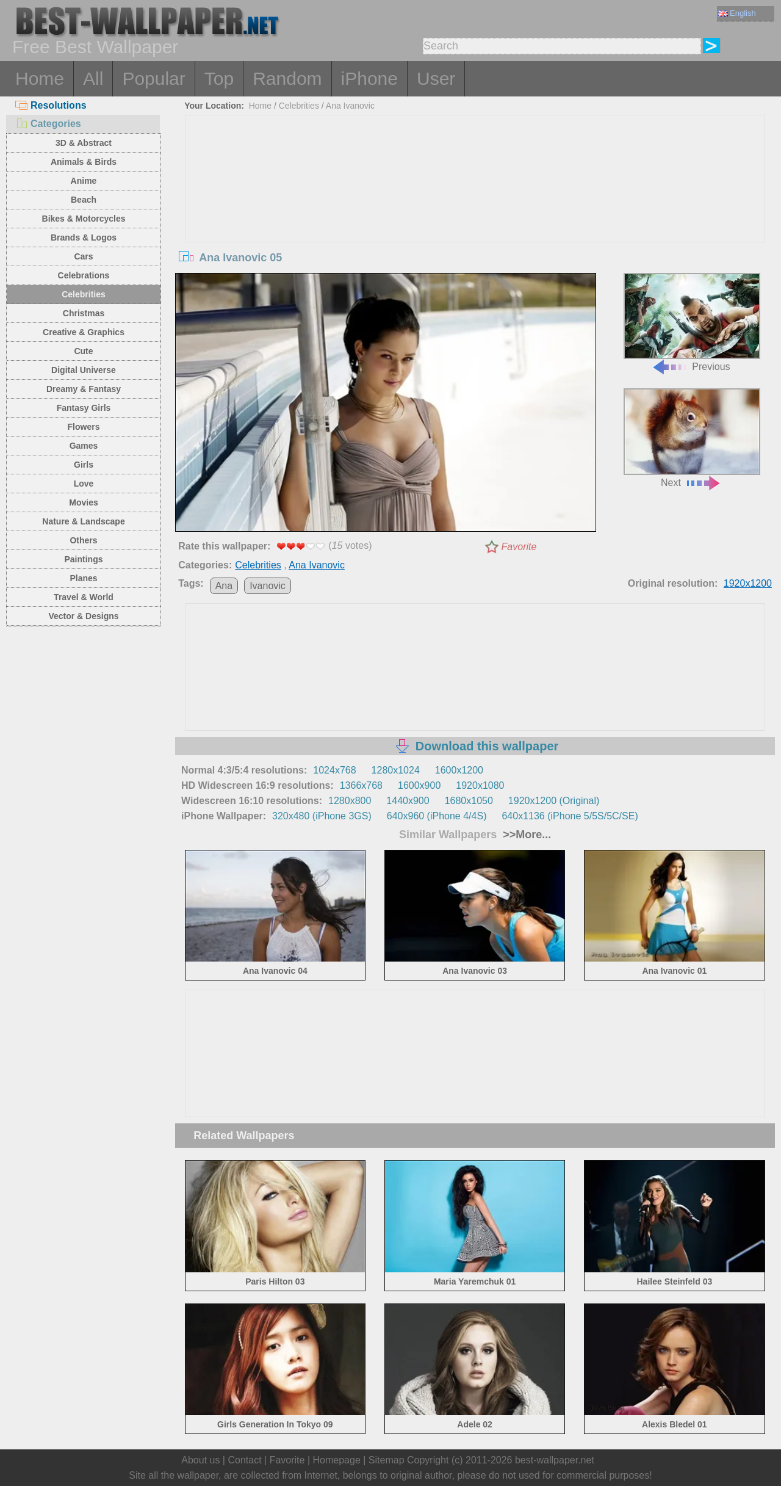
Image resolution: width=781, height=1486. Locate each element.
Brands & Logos (84, 237)
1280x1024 (396, 770)
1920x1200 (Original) (553, 801)
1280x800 (349, 801)
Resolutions (51, 105)
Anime (84, 181)
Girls (83, 464)
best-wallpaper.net (554, 1460)
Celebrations (84, 275)
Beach (83, 200)
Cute (83, 351)
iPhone (369, 78)
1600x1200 (459, 770)
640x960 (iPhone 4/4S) (437, 816)
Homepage (337, 1460)
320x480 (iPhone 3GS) (322, 816)
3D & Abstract (84, 143)
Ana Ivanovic (350, 106)
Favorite (519, 547)
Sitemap (387, 1460)
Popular (153, 78)
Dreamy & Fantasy (83, 389)
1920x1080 (480, 785)
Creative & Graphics (83, 332)
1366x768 (361, 785)
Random (287, 78)
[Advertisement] (475, 206)
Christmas (83, 313)
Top (219, 78)
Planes (83, 578)
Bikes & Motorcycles (84, 218)
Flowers (84, 427)
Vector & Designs (83, 616)
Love (84, 483)
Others (83, 540)
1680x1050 (469, 801)
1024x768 (334, 770)
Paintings (83, 559)
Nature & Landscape (83, 521)
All (93, 78)
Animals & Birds (84, 162)
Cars (83, 256)
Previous (692, 322)
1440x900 (407, 801)
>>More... (525, 834)
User (436, 78)
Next (692, 438)
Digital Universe (83, 370)
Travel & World (83, 597)
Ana (223, 586)
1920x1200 (748, 583)
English (737, 13)
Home (39, 78)
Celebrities (84, 294)
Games (84, 446)
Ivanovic (268, 586)
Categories (48, 123)
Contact (244, 1460)
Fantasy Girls (84, 408)
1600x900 (419, 785)
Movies (83, 502)
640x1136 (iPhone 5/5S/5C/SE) (570, 816)
